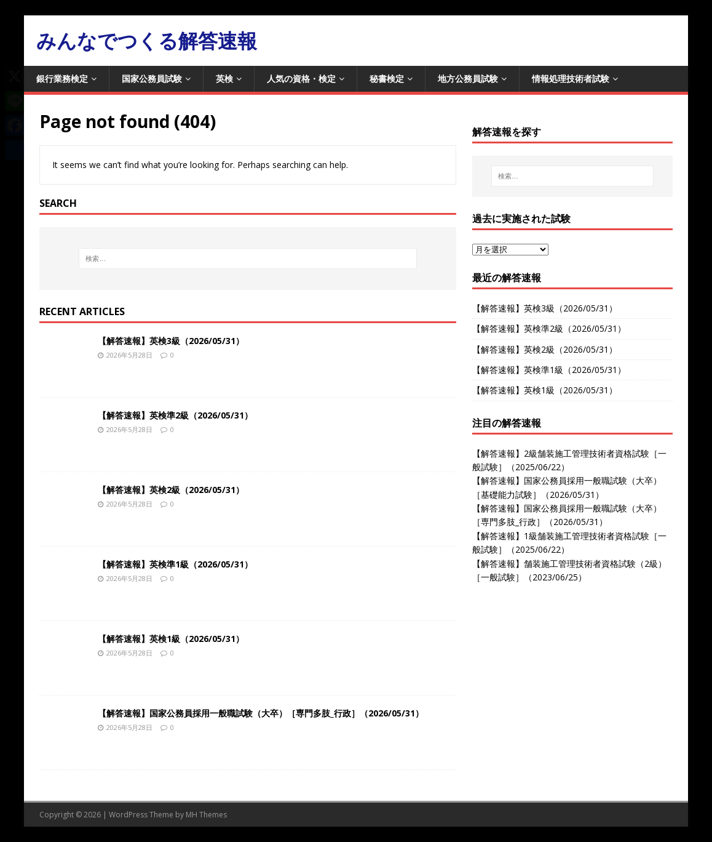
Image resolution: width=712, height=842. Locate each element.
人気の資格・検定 (301, 78)
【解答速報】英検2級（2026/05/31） (171, 489)
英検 (224, 78)
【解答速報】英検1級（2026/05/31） (171, 638)
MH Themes (206, 814)
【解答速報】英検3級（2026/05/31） (171, 341)
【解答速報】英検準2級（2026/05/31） (175, 415)
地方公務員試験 (468, 78)
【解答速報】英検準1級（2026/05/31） (175, 564)
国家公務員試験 (152, 78)
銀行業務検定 (62, 78)
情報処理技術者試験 (570, 78)
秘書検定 (387, 78)
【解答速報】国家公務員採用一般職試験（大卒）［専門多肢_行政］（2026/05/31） (261, 713)
